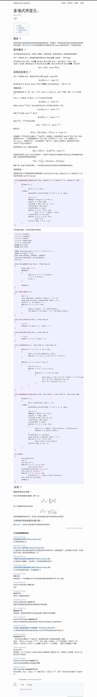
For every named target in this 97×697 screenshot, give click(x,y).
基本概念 (21, 28)
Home (64, 3)
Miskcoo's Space (21, 3)
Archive (70, 3)
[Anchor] (20, 38)
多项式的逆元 (22, 30)
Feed (82, 3)
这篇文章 (18, 524)
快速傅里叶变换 (29, 45)
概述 (19, 26)
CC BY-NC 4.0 (74, 528)
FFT (15, 19)
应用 (20, 32)
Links (76, 3)
